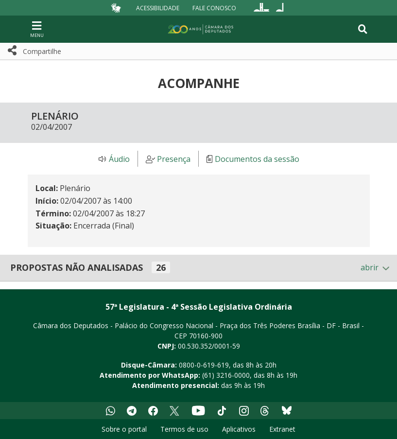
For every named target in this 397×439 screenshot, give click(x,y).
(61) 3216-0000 (226, 375)
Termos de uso (184, 429)
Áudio (119, 159)
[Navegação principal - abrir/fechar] (37, 29)
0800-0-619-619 (204, 364)
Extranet (282, 429)
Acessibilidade (157, 7)
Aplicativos (239, 429)
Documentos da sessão (257, 159)
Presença (173, 159)
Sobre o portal (124, 429)
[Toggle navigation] (363, 29)
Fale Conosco (214, 7)
